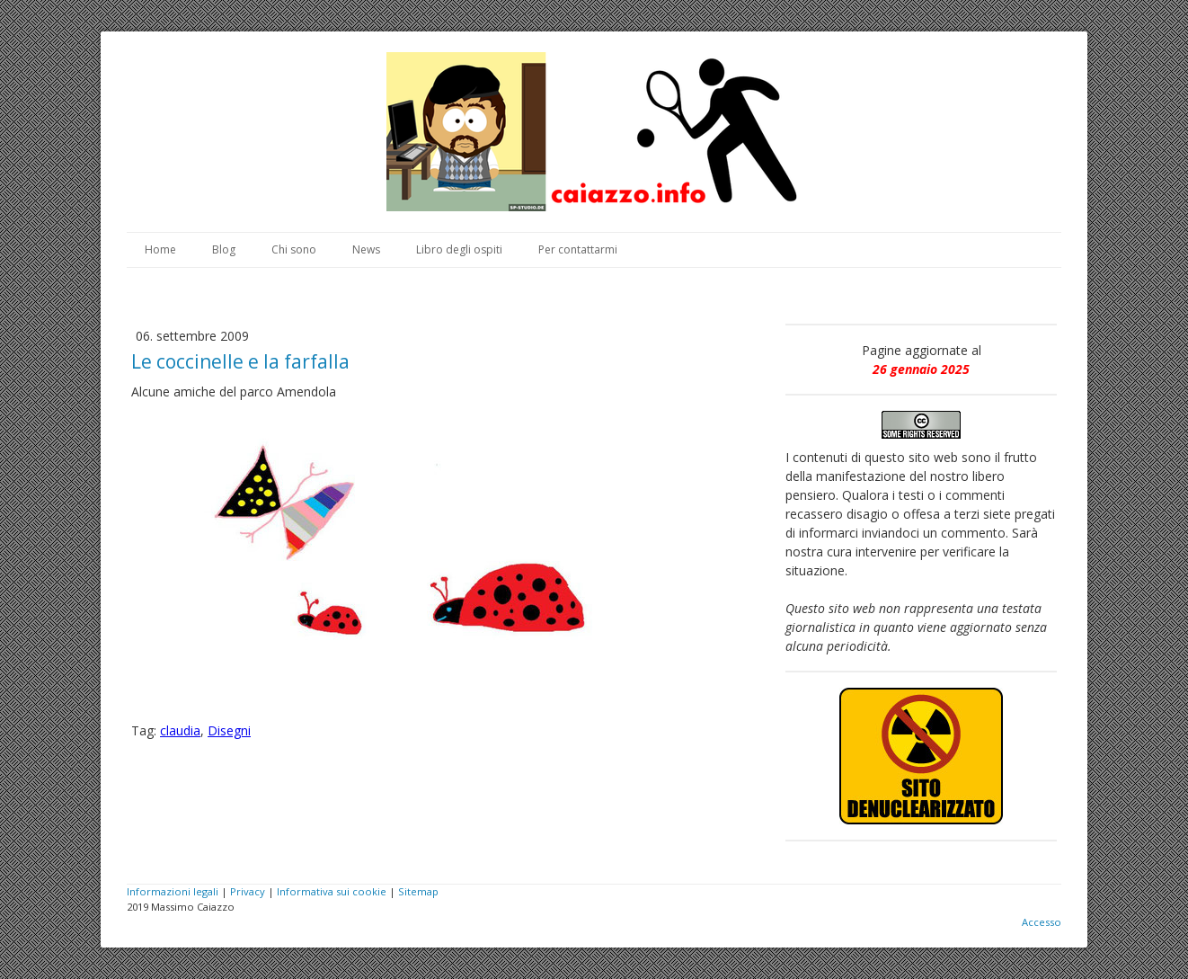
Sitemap (418, 891)
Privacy (247, 891)
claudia (180, 730)
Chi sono (293, 249)
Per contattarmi (577, 249)
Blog (223, 249)
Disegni (229, 730)
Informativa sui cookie (331, 891)
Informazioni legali (172, 891)
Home (160, 249)
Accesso (1041, 922)
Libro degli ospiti (459, 249)
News (366, 249)
